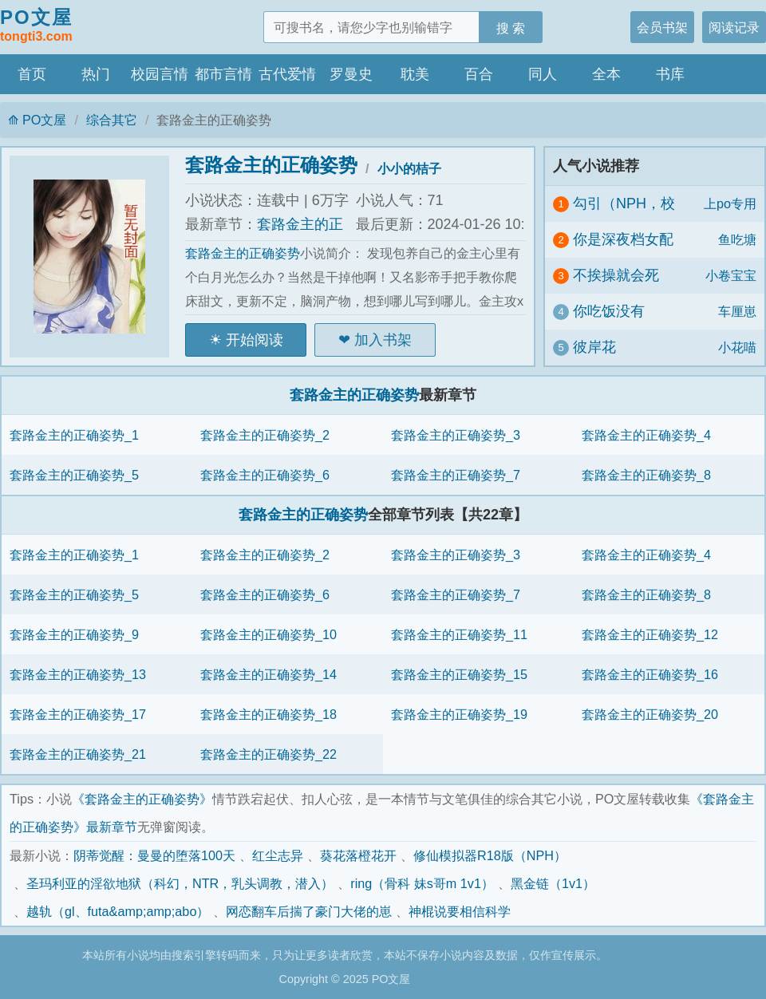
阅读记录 (734, 27)
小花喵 (737, 347)
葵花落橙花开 (358, 855)
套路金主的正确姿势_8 (646, 475)
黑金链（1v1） (553, 883)
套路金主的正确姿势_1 (74, 435)
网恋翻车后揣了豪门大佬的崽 (309, 911)
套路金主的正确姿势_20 (650, 714)
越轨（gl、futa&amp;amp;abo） (117, 911)
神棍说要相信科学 (460, 911)
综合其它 (111, 120)
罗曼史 (351, 74)
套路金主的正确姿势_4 (646, 435)
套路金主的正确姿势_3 (455, 435)
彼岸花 (594, 347)
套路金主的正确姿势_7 (455, 475)
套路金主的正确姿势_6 (265, 475)
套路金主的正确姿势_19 (459, 714)
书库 (670, 74)
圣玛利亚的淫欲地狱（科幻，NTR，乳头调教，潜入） (180, 883)
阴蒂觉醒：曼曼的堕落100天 (154, 855)
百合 (478, 74)
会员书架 (662, 27)
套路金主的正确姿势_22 (268, 754)
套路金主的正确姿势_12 (650, 634)
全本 (606, 74)
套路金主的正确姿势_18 (268, 714)
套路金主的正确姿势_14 (268, 674)
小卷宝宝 (730, 275)
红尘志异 (277, 855)
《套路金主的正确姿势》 (142, 799)
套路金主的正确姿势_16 (650, 674)
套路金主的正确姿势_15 (459, 674)
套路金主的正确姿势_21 (78, 754)
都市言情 (223, 74)
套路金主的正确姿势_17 (78, 714)
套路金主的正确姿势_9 (74, 634)
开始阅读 (254, 340)
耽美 (415, 74)
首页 (32, 74)
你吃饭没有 (609, 311)
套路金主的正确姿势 (271, 165)
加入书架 (383, 340)
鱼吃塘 (737, 239)
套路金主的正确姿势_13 (78, 674)
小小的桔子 (409, 168)
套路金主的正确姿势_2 (265, 435)
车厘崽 (737, 311)
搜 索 (511, 28)
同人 (542, 74)
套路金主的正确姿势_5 (74, 475)
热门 (95, 74)
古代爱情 (287, 74)
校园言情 (159, 74)
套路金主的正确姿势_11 (459, 634)
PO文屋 (36, 26)
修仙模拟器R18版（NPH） (490, 855)
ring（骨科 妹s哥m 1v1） (422, 883)
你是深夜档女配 (623, 239)
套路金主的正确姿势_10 (268, 634)
